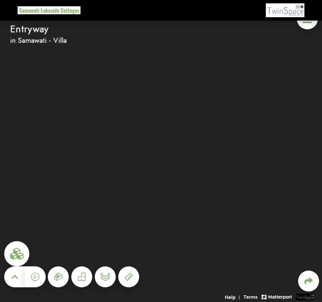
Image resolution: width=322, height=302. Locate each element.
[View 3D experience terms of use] (252, 296)
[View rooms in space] (16, 253)
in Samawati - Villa (38, 40)
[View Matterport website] (276, 296)
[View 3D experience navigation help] (233, 296)
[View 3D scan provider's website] (305, 296)
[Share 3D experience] (308, 281)
